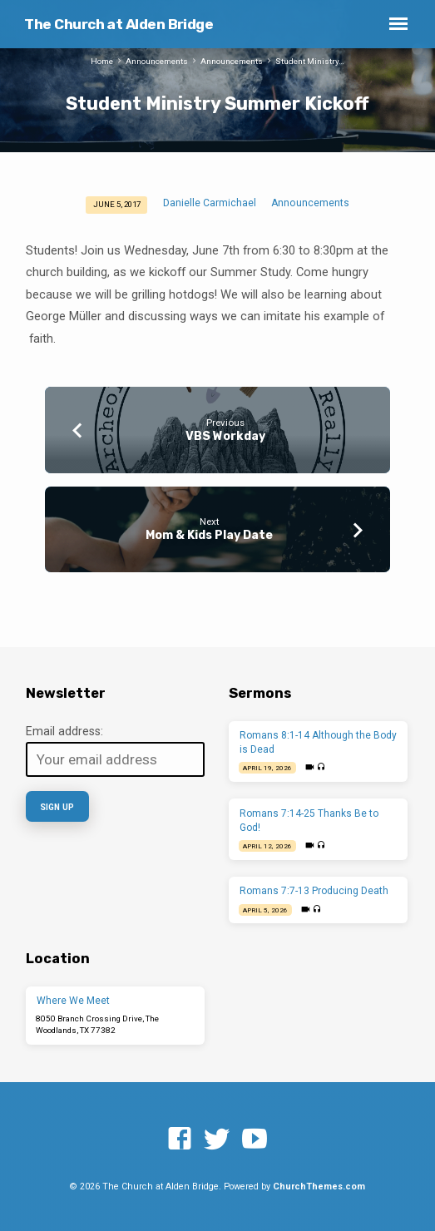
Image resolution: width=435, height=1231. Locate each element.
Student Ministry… (309, 61)
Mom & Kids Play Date (209, 535)
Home (102, 61)
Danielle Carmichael (209, 203)
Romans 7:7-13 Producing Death (314, 891)
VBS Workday (225, 436)
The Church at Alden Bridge (118, 24)
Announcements (157, 61)
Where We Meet (73, 1000)
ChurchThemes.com (319, 1186)
